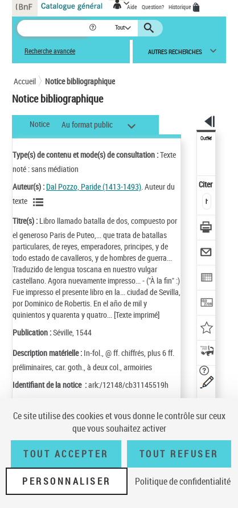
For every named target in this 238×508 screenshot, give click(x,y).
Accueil (25, 81)
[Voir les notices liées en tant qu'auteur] (40, 202)
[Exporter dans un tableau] (206, 279)
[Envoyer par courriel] (206, 253)
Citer (206, 184)
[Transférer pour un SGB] (206, 304)
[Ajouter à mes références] (206, 329)
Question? (153, 7)
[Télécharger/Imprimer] (206, 228)
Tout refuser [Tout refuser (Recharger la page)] (179, 454)
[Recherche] (52, 28)
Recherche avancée (49, 51)
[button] (93, 28)
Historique (180, 7)
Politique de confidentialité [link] (183, 481)
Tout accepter (66, 454)
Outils (206, 138)
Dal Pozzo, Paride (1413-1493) (93, 186)
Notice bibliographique (80, 81)
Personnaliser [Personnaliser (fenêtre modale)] (66, 481)
